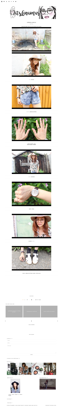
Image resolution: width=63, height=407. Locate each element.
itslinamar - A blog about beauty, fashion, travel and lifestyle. (24, 405)
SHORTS (27, 111)
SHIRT (29, 176)
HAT (29, 79)
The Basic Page (53, 405)
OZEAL (33, 241)
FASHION (31, 296)
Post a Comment (31, 324)
